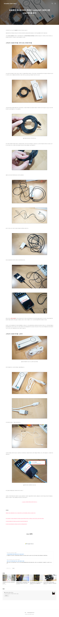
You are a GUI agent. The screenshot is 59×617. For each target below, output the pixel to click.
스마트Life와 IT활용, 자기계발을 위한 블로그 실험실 (11, 593)
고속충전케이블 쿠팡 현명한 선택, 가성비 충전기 (15, 554)
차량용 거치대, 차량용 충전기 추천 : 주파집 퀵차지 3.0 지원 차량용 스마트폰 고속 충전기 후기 (21, 513)
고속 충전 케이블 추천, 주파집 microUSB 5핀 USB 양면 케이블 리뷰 (17, 521)
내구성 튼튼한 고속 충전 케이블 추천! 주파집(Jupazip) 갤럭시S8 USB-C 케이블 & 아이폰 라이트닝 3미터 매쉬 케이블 (25, 518)
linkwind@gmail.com (30, 612)
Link (25, 612)
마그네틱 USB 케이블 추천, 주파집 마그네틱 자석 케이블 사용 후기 (16, 524)
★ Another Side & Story (8, 3)
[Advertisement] (29, 543)
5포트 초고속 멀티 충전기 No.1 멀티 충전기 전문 (15, 561)
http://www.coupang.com (11, 552)
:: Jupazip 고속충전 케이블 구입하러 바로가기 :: (29, 501)
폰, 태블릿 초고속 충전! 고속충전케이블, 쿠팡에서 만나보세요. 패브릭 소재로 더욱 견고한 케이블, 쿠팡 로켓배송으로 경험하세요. (27, 555)
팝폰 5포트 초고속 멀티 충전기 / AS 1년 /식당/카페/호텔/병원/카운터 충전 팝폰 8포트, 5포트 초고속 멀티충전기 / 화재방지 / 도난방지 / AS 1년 (29, 563)
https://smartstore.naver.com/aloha (12, 559)
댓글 (4, 588)
